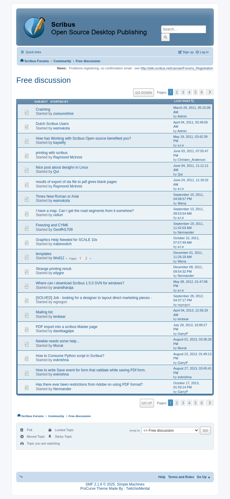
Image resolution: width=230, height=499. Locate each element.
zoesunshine (63, 114)
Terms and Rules (181, 477)
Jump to (134, 430)
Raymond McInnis (67, 157)
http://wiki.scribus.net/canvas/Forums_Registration (177, 68)
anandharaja (63, 288)
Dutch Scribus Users (52, 124)
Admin (182, 116)
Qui (56, 172)
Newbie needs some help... (57, 341)
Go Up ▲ (204, 477)
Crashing (43, 109)
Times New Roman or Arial (57, 196)
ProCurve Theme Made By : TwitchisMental (115, 488)
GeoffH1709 (63, 230)
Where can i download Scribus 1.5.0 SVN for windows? (80, 283)
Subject (41, 101)
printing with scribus (51, 153)
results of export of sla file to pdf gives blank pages (76, 182)
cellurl (58, 215)
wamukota (61, 128)
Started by (59, 101)
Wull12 (58, 258)
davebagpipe (63, 331)
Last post (185, 101)
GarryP (183, 333)
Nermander (186, 232)
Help (162, 477)
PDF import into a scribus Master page (66, 327)
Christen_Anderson (191, 159)
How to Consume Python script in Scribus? (70, 356)
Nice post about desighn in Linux (62, 167)
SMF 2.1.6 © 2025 (100, 484)
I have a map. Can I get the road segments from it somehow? (85, 211)
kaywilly (59, 143)
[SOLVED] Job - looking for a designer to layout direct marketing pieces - (94, 298)
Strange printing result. (54, 269)
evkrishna (61, 360)
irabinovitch (62, 244)
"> (21, 477)
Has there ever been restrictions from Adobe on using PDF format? (89, 384)
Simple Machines (130, 484)
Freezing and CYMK (52, 225)
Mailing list (44, 312)
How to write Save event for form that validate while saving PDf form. (91, 370)
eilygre (58, 273)
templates (43, 254)
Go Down (143, 92)
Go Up (147, 403)
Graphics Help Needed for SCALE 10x (66, 240)
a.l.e (181, 145)
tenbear (59, 317)
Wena (182, 203)
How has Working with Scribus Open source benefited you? (83, 138)
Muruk (58, 346)
